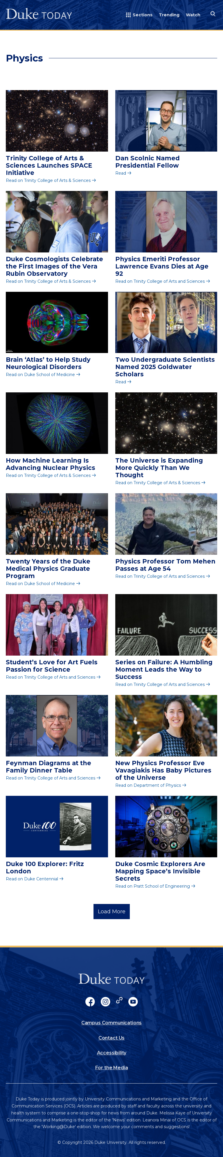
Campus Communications (111, 1023)
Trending (169, 14)
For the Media (111, 1067)
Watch (193, 14)
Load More (111, 911)
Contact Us (111, 1038)
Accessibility (111, 1053)
